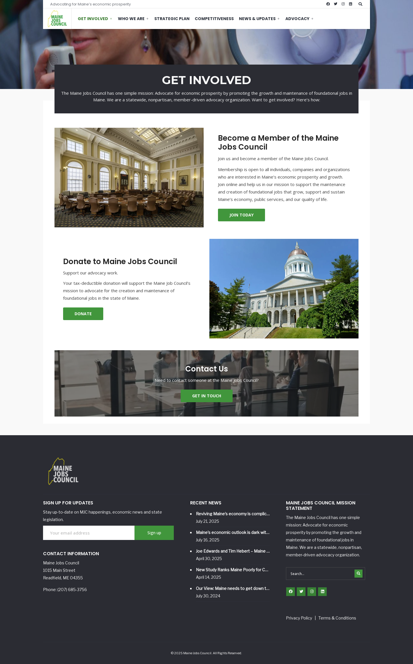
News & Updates (257, 19)
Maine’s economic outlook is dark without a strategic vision (233, 532)
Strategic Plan (172, 19)
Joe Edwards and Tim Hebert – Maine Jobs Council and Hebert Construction (233, 551)
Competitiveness (214, 19)
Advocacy (297, 19)
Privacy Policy (299, 617)
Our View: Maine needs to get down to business (233, 588)
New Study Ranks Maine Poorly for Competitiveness (233, 569)
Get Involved (93, 19)
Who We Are (131, 19)
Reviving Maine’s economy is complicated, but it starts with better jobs (233, 513)
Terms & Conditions (337, 617)
